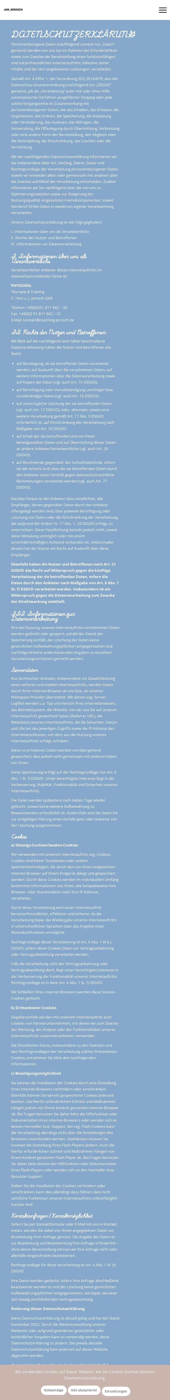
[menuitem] (161, 10)
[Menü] (161, 10)
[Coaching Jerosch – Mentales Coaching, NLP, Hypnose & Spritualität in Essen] (13, 10)
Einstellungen (116, 1391)
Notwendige (54, 1390)
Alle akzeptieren (84, 1390)
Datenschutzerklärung (84, 1378)
